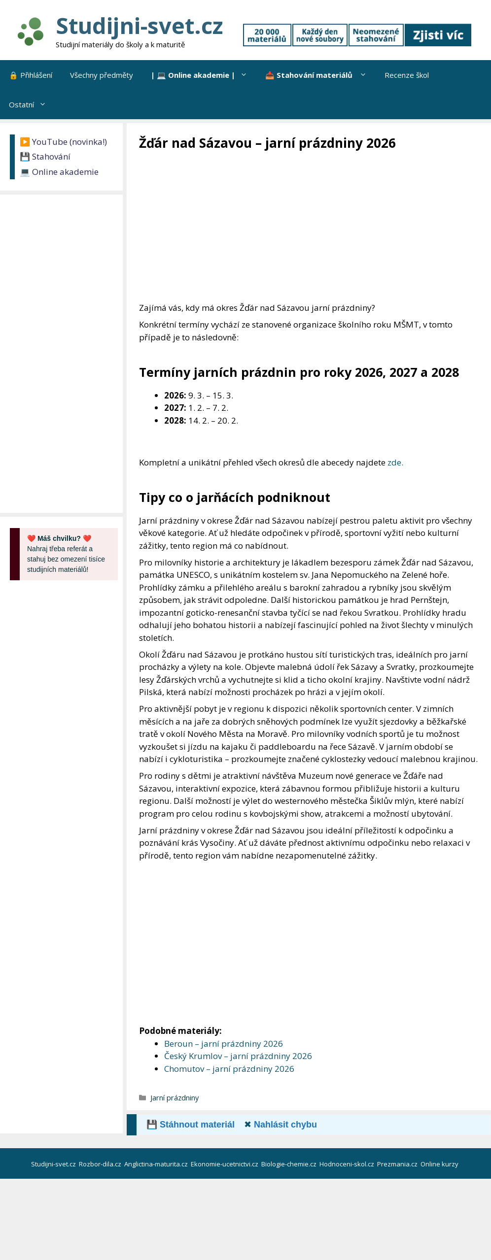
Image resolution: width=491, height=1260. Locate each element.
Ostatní (32, 104)
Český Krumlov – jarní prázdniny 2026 (238, 1055)
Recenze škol (407, 75)
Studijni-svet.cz (139, 25)
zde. (395, 462)
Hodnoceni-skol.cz (347, 1164)
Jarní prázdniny (174, 1097)
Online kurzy (440, 1164)
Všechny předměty (101, 75)
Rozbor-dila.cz (101, 1164)
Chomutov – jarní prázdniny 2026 (229, 1068)
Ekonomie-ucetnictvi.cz (225, 1164)
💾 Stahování (45, 156)
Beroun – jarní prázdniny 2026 (223, 1043)
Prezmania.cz (398, 1164)
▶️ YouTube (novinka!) (63, 141)
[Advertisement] (315, 226)
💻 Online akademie (59, 171)
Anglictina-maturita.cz (156, 1164)
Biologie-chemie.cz (289, 1164)
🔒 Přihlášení (30, 75)
